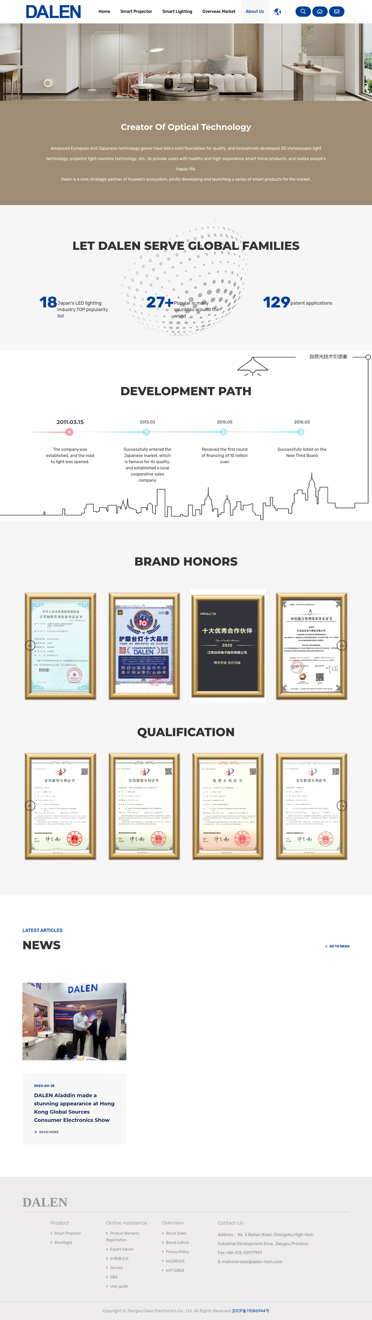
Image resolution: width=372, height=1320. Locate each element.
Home (104, 11)
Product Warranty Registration (122, 1236)
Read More (46, 1132)
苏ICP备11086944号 (251, 1310)
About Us (255, 11)
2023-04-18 (44, 1086)
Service (114, 1268)
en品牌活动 (173, 1261)
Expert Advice (119, 1249)
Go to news (337, 946)
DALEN (44, 1201)
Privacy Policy (175, 1252)
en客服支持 (117, 1258)
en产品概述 (173, 1270)
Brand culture (175, 1242)
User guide (117, 1286)
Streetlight (61, 1242)
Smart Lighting (177, 11)
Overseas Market (219, 11)
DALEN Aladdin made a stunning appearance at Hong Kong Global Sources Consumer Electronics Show (74, 1107)
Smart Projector (136, 11)
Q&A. (112, 1277)
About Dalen (174, 1233)
